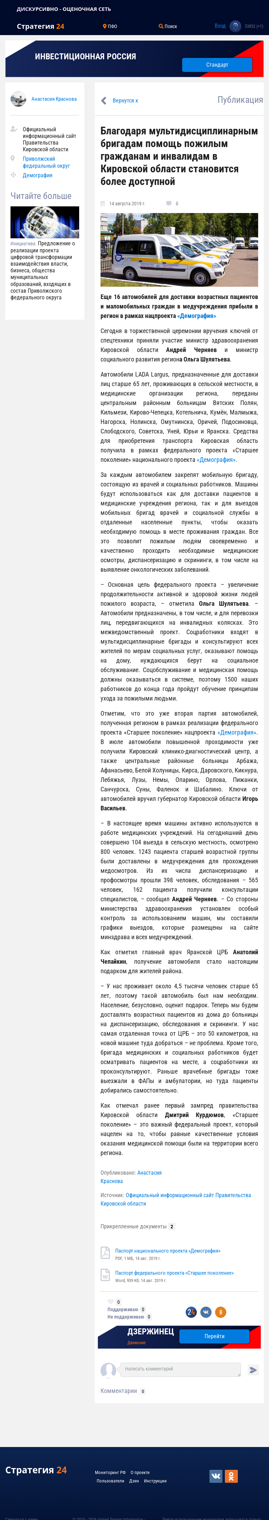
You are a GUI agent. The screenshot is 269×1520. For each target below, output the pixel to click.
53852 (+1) (254, 26)
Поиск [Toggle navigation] (168, 26)
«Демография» (196, 315)
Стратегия (40, 26)
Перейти (215, 1336)
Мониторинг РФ (110, 1472)
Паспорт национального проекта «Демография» (167, 1251)
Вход (220, 25)
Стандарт (217, 64)
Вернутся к (125, 100)
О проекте (140, 1472)
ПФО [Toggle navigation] (110, 26)
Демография (38, 175)
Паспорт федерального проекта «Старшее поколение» (174, 1273)
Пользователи (110, 1481)
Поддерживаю (123, 1309)
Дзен (134, 1481)
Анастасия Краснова (54, 99)
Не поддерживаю (126, 1317)
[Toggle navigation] (8, 8)
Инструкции (155, 1481)
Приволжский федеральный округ (46, 162)
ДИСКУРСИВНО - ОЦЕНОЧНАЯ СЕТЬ (64, 8)
